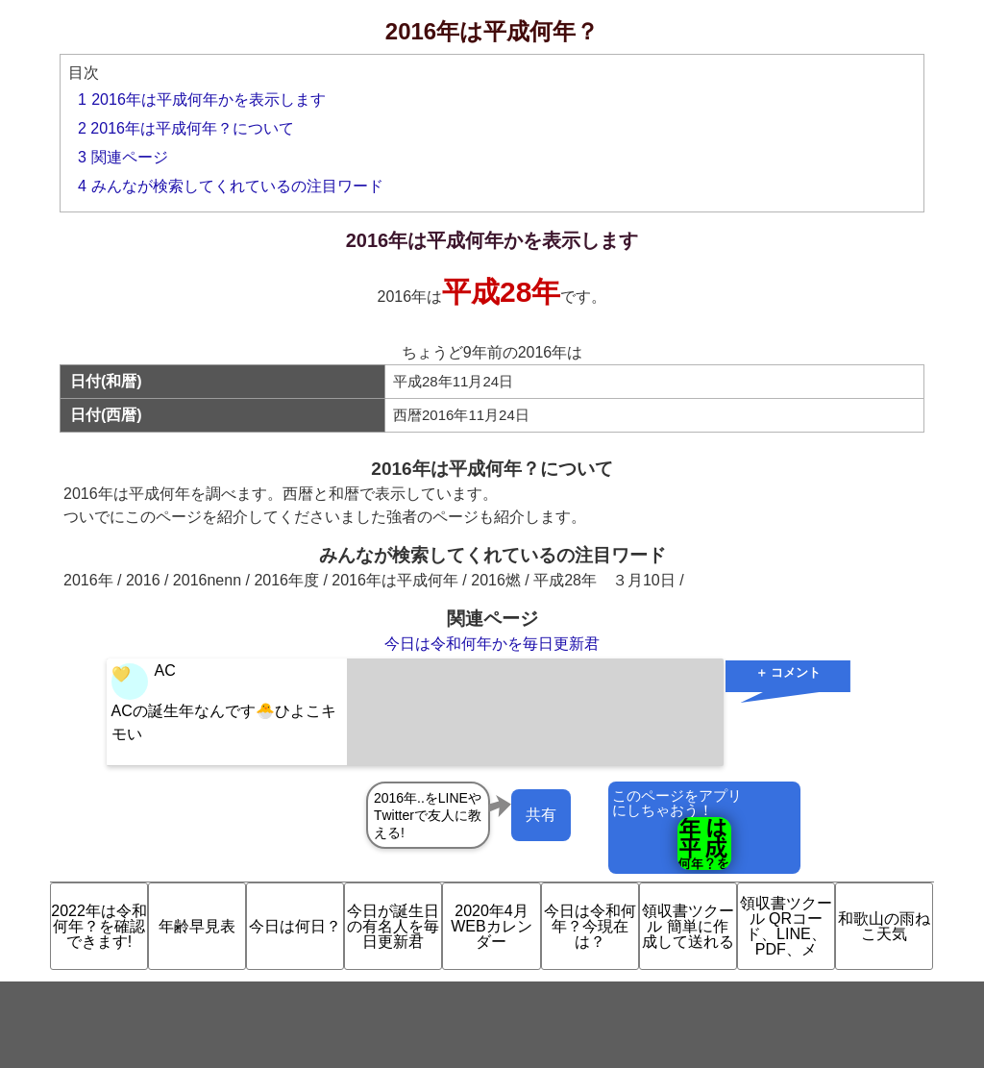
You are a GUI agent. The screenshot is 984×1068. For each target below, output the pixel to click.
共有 (541, 815)
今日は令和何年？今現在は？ (590, 926)
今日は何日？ (295, 926)
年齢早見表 (197, 926)
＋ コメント (788, 672)
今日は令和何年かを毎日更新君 (492, 643)
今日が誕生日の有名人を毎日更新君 (393, 926)
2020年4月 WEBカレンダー (491, 926)
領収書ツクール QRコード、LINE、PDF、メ (786, 926)
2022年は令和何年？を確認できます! (99, 926)
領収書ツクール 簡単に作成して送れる (688, 926)
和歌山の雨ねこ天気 (884, 926)
